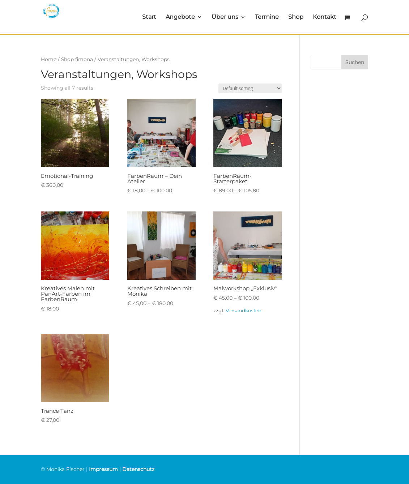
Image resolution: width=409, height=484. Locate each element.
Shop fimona (77, 59)
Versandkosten (243, 310)
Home (48, 59)
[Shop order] (250, 88)
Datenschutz (138, 469)
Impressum (103, 469)
